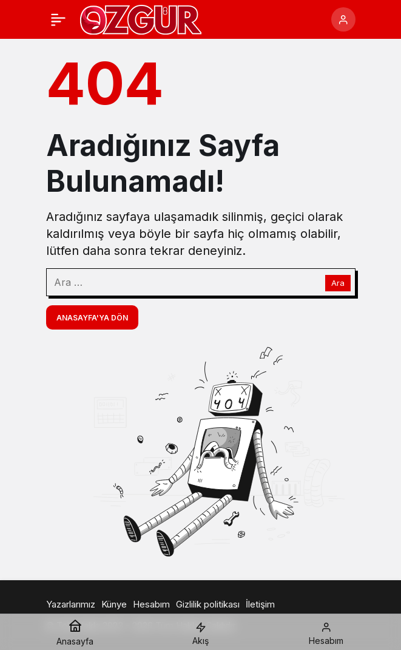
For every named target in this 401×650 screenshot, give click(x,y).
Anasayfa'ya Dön (92, 317)
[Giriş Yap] (343, 19)
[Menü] (58, 19)
